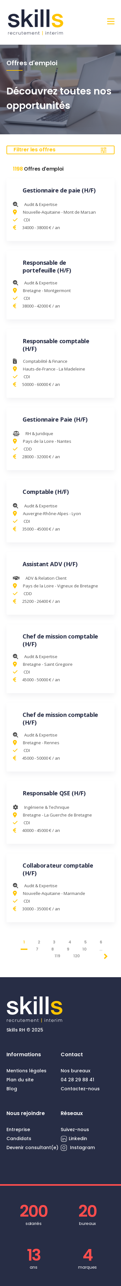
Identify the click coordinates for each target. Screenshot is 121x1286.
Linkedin (74, 1138)
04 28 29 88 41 (77, 1079)
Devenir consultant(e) (32, 1147)
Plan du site (20, 1079)
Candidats (18, 1138)
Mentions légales (26, 1070)
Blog (11, 1088)
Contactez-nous (80, 1088)
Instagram (78, 1147)
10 (84, 949)
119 (57, 956)
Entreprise (18, 1129)
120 (76, 956)
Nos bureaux (75, 1070)
